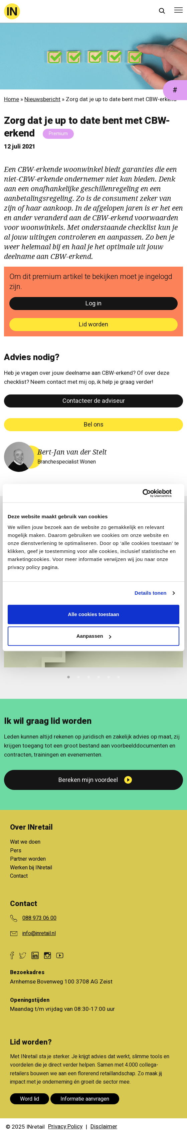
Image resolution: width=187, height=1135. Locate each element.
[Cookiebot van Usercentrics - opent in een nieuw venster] (150, 493)
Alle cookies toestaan (93, 614)
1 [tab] (68, 676)
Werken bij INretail (31, 868)
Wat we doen (25, 842)
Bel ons (94, 424)
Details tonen (150, 593)
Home (11, 99)
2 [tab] (78, 676)
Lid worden (93, 324)
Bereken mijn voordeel (88, 780)
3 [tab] (88, 676)
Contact (19, 876)
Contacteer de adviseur (93, 400)
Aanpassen (93, 636)
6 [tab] (118, 676)
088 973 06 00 (39, 918)
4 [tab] (98, 676)
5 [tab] (108, 676)
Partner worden (28, 859)
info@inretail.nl (39, 933)
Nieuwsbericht (42, 99)
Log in (93, 303)
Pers (15, 851)
